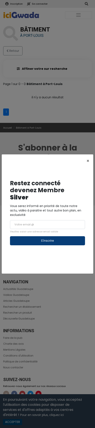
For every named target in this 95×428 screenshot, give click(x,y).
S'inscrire (47, 241)
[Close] (87, 161)
